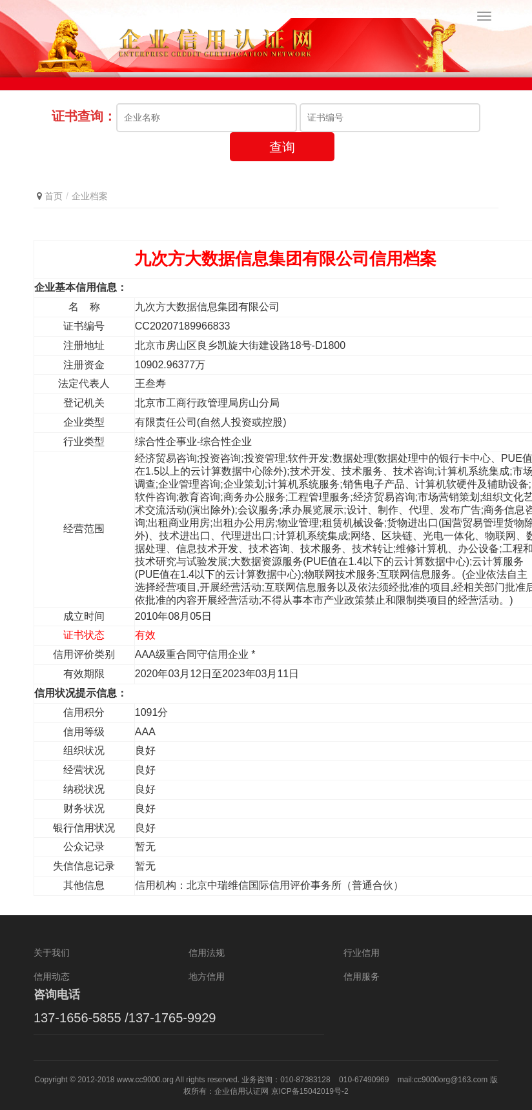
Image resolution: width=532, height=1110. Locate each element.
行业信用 (361, 952)
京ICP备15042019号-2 (310, 1091)
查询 (282, 147)
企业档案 (90, 196)
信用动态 (52, 976)
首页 (54, 196)
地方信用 (207, 976)
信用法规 (207, 952)
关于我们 (52, 952)
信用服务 (361, 976)
